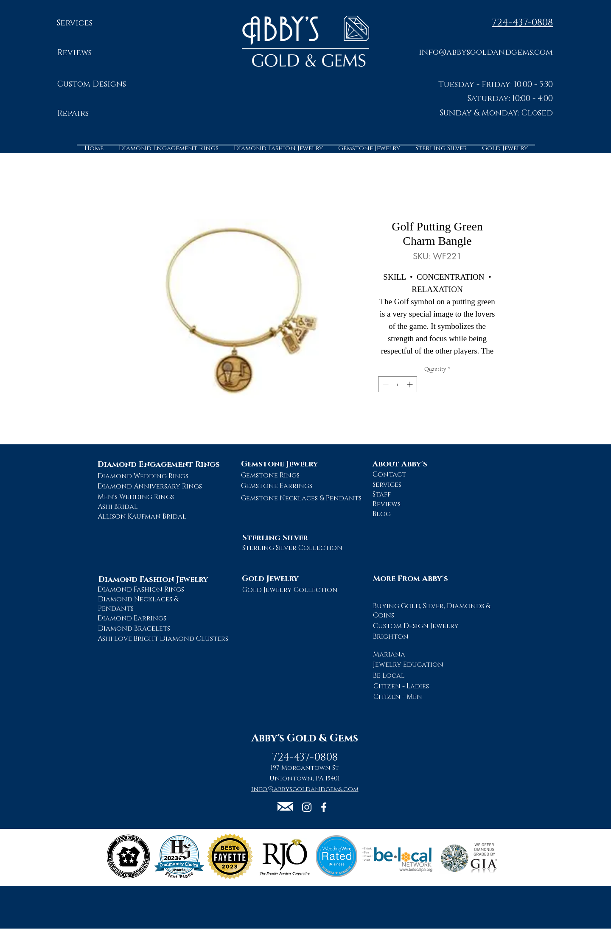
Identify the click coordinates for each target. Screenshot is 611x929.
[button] (486, 52)
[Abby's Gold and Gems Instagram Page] (306, 807)
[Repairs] (73, 114)
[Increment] (410, 384)
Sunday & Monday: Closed (496, 113)
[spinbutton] (397, 384)
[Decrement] (384, 384)
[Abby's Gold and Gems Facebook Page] (323, 807)
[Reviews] (74, 53)
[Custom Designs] (91, 85)
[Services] (74, 23)
